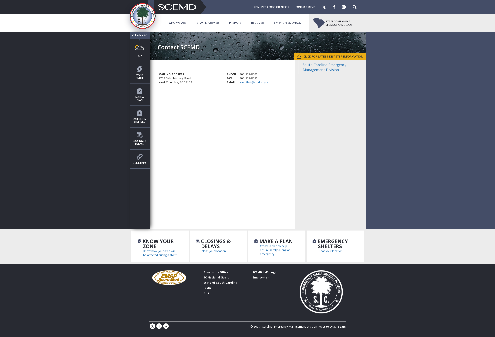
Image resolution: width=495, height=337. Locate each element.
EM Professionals (287, 23)
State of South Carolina (220, 282)
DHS (206, 293)
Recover (257, 23)
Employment (261, 277)
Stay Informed (208, 23)
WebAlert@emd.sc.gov (254, 82)
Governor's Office (215, 272)
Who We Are (177, 23)
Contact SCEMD (305, 7)
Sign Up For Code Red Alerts (271, 7)
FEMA (207, 288)
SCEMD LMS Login (264, 272)
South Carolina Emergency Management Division (324, 67)
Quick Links (140, 159)
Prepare (235, 23)
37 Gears (339, 326)
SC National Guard (216, 277)
